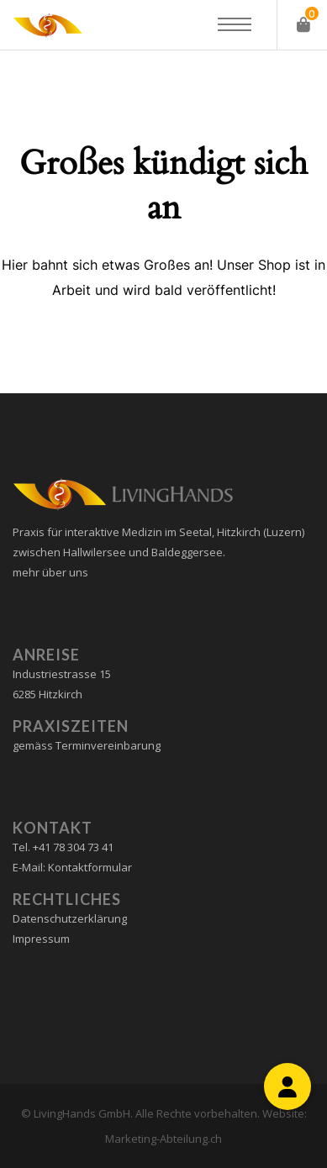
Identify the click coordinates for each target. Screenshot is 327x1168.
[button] (287, 1086)
